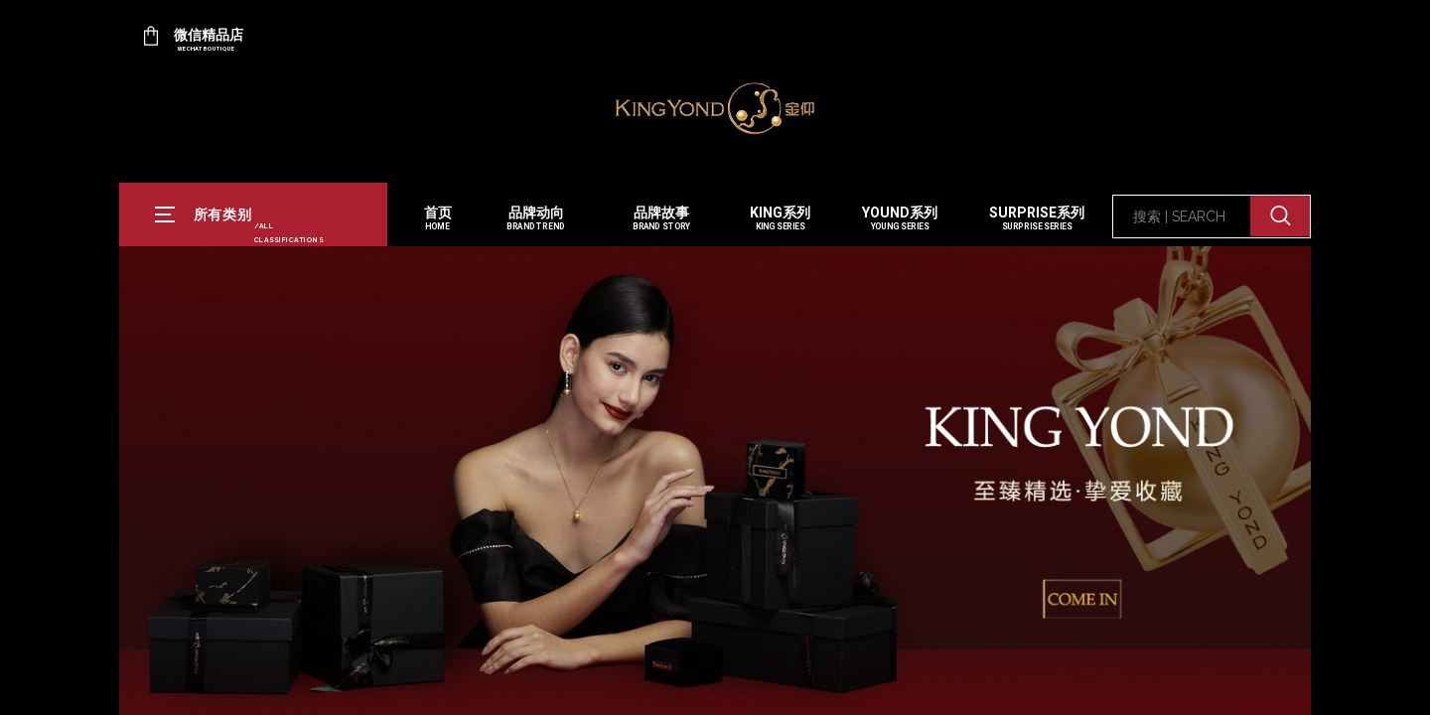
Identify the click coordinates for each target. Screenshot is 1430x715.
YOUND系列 (899, 219)
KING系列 (780, 219)
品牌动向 (535, 219)
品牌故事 (661, 219)
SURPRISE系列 (1036, 219)
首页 (438, 219)
